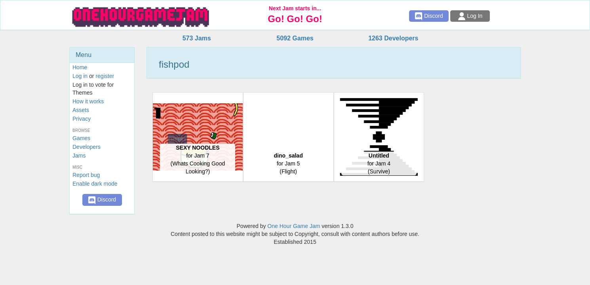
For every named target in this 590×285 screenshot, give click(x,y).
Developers (86, 147)
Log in (80, 76)
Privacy (81, 119)
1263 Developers (393, 38)
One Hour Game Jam (293, 226)
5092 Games (294, 38)
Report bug (86, 175)
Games (81, 138)
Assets (80, 110)
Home (79, 67)
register (104, 76)
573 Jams (197, 38)
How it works (88, 101)
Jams (79, 155)
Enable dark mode (95, 183)
